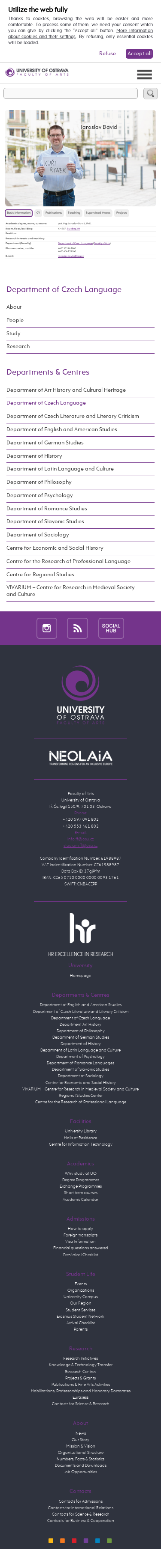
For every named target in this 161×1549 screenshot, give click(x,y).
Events (81, 1284)
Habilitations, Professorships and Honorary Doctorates (81, 1391)
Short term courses (80, 1193)
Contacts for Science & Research (80, 1404)
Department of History (34, 456)
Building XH (73, 228)
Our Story (80, 1440)
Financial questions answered (80, 1248)
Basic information (18, 212)
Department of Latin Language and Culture (60, 469)
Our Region (80, 1303)
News (81, 1433)
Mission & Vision (80, 1446)
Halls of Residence (80, 1138)
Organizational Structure (80, 1453)
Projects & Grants (80, 1378)
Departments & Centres (47, 372)
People (15, 320)
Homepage (80, 976)
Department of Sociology (37, 535)
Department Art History (80, 1024)
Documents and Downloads (80, 1465)
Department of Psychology (39, 495)
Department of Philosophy (39, 482)
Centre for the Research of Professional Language (68, 561)
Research (18, 346)
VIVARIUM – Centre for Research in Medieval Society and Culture (70, 591)
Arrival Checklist (81, 1323)
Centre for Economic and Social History (54, 548)
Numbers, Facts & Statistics (80, 1459)
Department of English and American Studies (61, 429)
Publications (54, 212)
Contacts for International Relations (80, 1508)
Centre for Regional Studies (40, 575)
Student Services (80, 1310)
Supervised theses (98, 212)
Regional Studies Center (81, 1095)
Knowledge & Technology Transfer (80, 1365)
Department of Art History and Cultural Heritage (66, 390)
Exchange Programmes (81, 1186)
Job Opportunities (80, 1472)
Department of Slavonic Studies (45, 521)
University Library (81, 1131)
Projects (121, 212)
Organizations (80, 1290)
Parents (81, 1329)
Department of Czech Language (75, 243)
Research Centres (80, 1372)
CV (38, 212)
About (13, 307)
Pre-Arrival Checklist (80, 1255)
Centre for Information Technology (80, 1144)
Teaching (74, 212)
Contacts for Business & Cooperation (80, 1521)
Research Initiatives (80, 1358)
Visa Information (80, 1241)
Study (13, 334)
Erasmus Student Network (80, 1316)
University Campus (81, 1297)
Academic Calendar (80, 1199)
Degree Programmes (80, 1180)
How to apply (80, 1229)
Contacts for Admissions (81, 1501)
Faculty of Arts (102, 243)
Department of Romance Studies (46, 509)
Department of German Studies (45, 443)
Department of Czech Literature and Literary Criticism (72, 416)
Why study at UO (81, 1173)
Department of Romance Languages (80, 1063)
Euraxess (80, 1397)
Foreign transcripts (80, 1235)
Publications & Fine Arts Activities (81, 1384)
